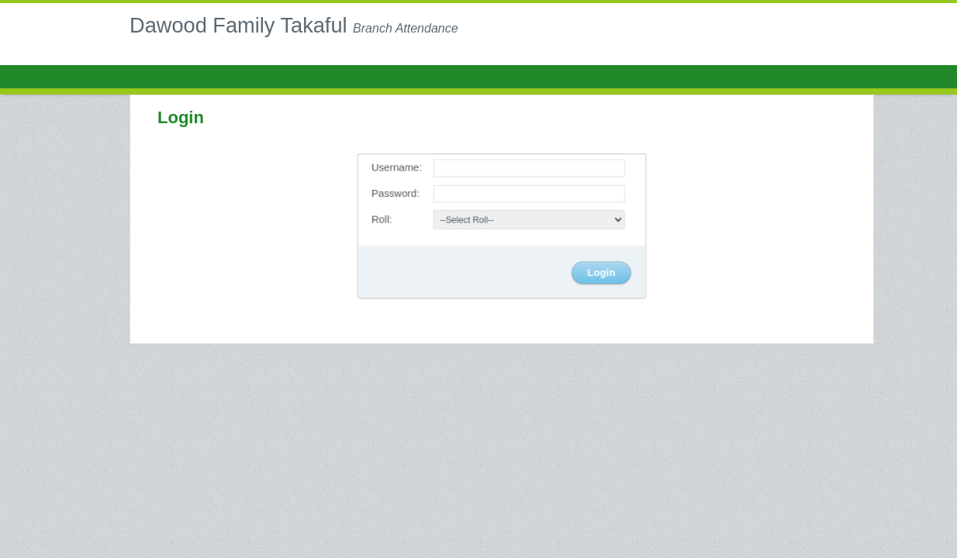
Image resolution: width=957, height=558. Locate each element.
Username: (398, 168)
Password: (397, 194)
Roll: (384, 220)
